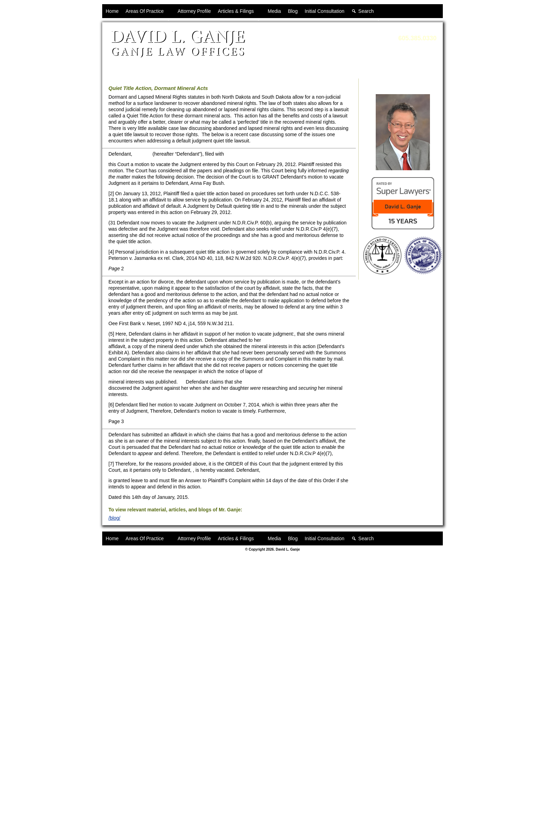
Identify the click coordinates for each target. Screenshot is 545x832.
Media (274, 11)
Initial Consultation (324, 11)
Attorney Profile (194, 11)
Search (369, 13)
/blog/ (114, 518)
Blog (293, 11)
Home (112, 11)
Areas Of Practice (148, 13)
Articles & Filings (239, 13)
